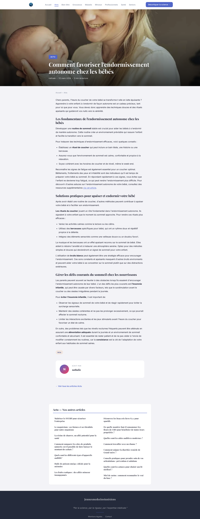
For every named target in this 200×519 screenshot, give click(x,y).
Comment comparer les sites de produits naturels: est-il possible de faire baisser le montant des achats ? (73, 447)
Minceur (98, 4)
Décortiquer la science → (159, 4)
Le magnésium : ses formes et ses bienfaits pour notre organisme (73, 428)
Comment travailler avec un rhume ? (120, 444)
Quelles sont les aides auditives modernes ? (123, 438)
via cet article (89, 188)
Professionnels (111, 4)
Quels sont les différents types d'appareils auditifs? (73, 456)
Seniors (132, 4)
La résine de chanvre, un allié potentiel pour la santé (75, 436)
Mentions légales (95, 516)
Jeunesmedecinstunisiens (100, 499)
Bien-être (65, 4)
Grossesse (77, 4)
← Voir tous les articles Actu (69, 386)
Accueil (48, 4)
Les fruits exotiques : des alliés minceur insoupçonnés (72, 473)
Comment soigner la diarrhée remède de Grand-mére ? (122, 451)
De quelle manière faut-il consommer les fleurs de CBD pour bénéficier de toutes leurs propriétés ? (124, 430)
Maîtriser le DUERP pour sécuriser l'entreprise (70, 419)
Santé (123, 4)
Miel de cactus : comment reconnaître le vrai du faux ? (123, 476)
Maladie (88, 4)
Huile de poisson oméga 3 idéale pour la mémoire (72, 465)
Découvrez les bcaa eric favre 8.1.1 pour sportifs (121, 419)
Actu (56, 4)
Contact (108, 516)
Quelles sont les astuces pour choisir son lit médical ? (123, 468)
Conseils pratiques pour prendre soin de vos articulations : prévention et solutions (123, 459)
